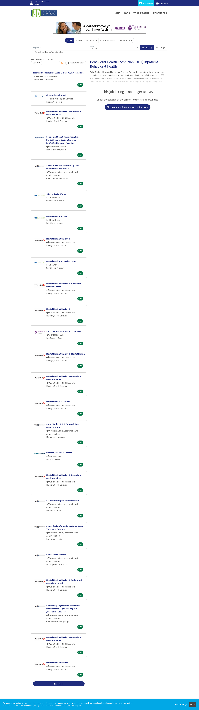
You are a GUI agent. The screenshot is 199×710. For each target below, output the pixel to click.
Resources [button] (160, 13)
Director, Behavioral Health (59, 452)
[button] (160, 47)
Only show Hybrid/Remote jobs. (49, 52)
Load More (58, 683)
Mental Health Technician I (58, 401)
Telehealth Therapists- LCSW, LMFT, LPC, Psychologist (58, 72)
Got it (192, 704)
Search (69, 40)
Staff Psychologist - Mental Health (62, 500)
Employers (162, 3)
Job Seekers (146, 3)
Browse (79, 40)
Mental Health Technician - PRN (61, 261)
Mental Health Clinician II (58, 238)
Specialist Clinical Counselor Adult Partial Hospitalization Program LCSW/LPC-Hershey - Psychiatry (62, 140)
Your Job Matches (107, 40)
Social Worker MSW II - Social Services (63, 331)
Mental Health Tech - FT (57, 216)
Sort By (36, 63)
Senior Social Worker (56, 554)
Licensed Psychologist (56, 95)
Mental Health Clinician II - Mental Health (65, 353)
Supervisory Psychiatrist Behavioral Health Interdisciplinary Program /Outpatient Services (63, 608)
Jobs (127, 13)
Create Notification (76, 63)
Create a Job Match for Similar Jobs (127, 107)
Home (117, 13)
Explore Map (91, 40)
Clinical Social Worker (56, 194)
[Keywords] (59, 47)
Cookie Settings (180, 704)
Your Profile (141, 13)
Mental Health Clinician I (57, 662)
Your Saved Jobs (126, 40)
